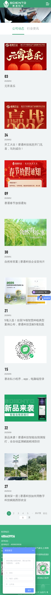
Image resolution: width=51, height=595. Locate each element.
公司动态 (20, 26)
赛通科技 (10, 4)
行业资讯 (31, 26)
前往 (45, 506)
